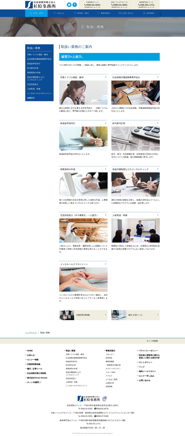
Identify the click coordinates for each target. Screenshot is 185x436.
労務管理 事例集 (91, 315)
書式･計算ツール (143, 315)
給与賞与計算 (135, 123)
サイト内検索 (152, 341)
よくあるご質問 (111, 379)
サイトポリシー (145, 362)
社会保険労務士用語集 (36, 373)
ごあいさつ (110, 354)
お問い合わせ (126, 13)
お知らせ (58, 13)
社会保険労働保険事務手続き (135, 77)
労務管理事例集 (33, 364)
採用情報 (148, 13)
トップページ (31, 333)
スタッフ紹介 (111, 372)
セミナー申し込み (146, 376)
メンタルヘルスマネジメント (83, 264)
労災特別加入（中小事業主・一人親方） (83, 215)
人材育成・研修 (135, 215)
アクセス (109, 376)
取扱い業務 (36, 13)
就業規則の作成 (83, 169)
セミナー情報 (32, 360)
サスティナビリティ (113, 369)
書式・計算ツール (34, 369)
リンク (142, 367)
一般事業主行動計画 (113, 365)
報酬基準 (31, 98)
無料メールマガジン (147, 371)
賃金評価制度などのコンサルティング (135, 169)
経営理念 (109, 358)
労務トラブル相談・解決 (83, 77)
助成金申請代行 (83, 123)
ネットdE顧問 (34, 382)
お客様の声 (110, 383)
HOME (30, 351)
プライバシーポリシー (148, 351)
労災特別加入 (32, 84)
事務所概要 (110, 361)
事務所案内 (103, 13)
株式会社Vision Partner (37, 378)
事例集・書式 (81, 13)
